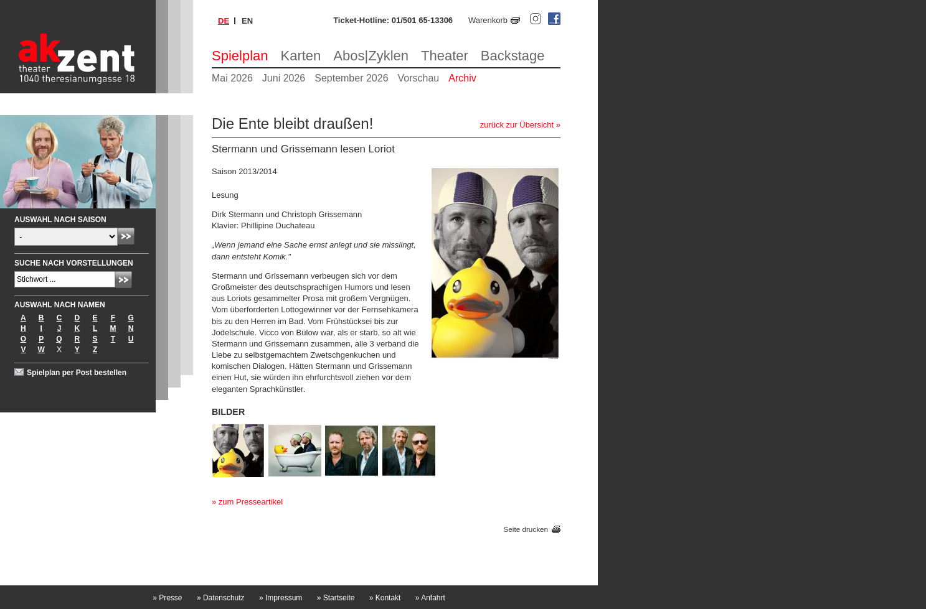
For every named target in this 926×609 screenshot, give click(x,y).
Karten (301, 55)
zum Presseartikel (251, 501)
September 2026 (351, 78)
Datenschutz (221, 597)
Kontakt (385, 597)
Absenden (126, 236)
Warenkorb (488, 20)
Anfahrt (430, 597)
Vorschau (419, 78)
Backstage (513, 55)
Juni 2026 (283, 78)
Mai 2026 (232, 78)
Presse (167, 597)
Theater (444, 55)
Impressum (280, 597)
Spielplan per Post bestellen (76, 372)
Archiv (462, 78)
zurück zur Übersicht (517, 124)
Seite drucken (526, 530)
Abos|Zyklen (371, 55)
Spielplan (240, 55)
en (247, 21)
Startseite (336, 597)
